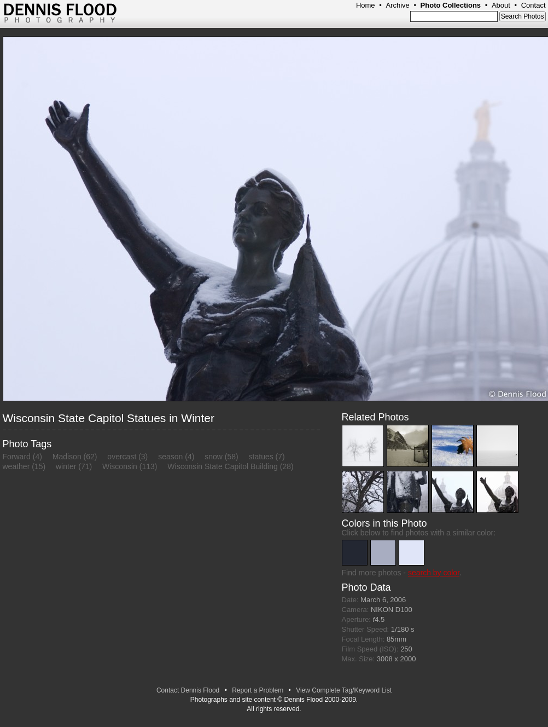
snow (214, 456)
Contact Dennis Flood (187, 690)
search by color (433, 572)
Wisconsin (119, 466)
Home (365, 5)
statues (261, 456)
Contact (533, 5)
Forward (17, 456)
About (501, 5)
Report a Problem (257, 690)
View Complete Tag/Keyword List (344, 690)
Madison (67, 456)
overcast (121, 456)
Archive (397, 5)
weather (16, 466)
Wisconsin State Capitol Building (222, 466)
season (170, 456)
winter (66, 466)
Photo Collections (451, 5)
